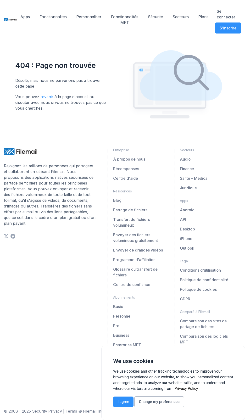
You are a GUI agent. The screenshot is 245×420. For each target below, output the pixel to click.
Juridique (188, 187)
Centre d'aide (125, 178)
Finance (187, 168)
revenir (46, 96)
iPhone (186, 238)
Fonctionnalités (53, 16)
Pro (116, 325)
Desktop (187, 229)
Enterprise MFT (127, 344)
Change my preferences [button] (159, 401)
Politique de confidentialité (204, 279)
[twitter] (6, 236)
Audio (185, 159)
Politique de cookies (198, 289)
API (183, 219)
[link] (186, 388)
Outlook (187, 248)
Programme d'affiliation (134, 259)
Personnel (122, 316)
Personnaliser (88, 16)
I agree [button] (123, 401)
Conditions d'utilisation (200, 270)
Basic (118, 306)
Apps (25, 16)
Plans (203, 16)
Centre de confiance (131, 284)
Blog (117, 200)
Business (121, 335)
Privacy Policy (186, 388)
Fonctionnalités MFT (124, 19)
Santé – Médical (194, 178)
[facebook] (13, 236)
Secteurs (181, 16)
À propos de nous (129, 159)
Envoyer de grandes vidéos (138, 250)
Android (187, 209)
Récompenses (126, 168)
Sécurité (155, 16)
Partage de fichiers (130, 209)
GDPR (185, 299)
